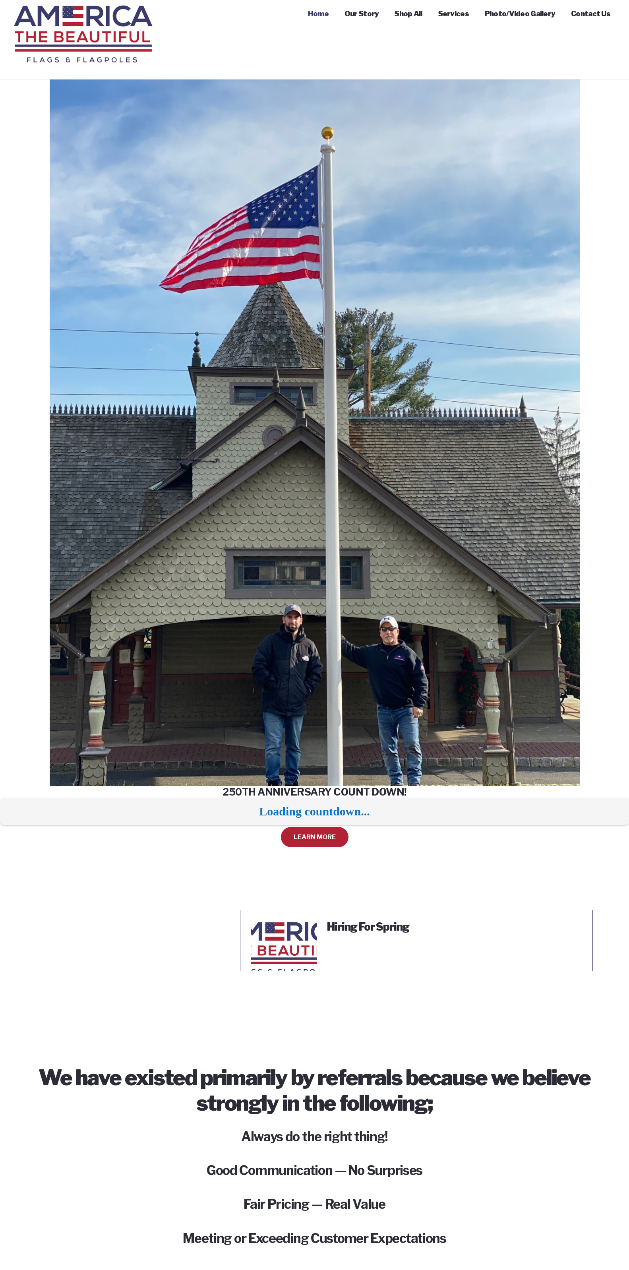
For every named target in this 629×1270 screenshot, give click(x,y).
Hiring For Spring (368, 926)
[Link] (83, 16)
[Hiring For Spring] (284, 926)
